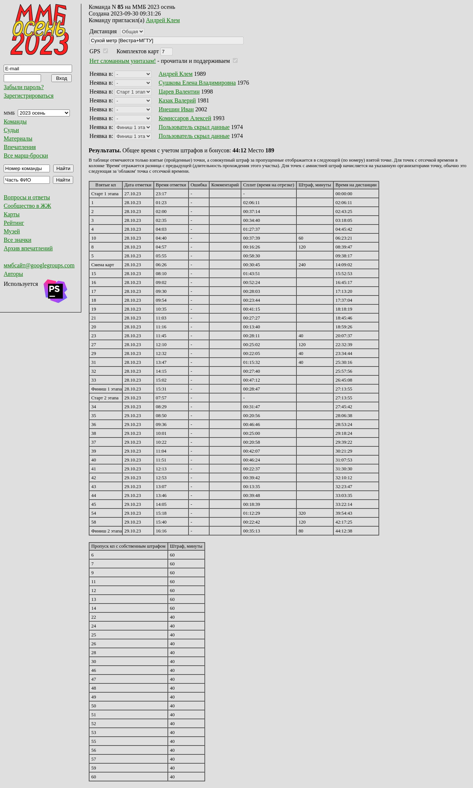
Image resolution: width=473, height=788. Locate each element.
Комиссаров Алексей (185, 118)
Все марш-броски (26, 155)
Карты (12, 214)
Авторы (13, 274)
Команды (15, 121)
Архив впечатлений (28, 248)
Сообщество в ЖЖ (27, 206)
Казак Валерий (177, 100)
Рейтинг (14, 223)
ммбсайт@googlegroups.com (39, 265)
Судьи (11, 130)
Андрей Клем (163, 20)
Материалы (18, 138)
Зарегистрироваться (29, 95)
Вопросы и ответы (27, 197)
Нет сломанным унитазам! (122, 61)
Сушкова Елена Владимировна (197, 83)
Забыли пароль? (24, 87)
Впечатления (20, 147)
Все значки (17, 240)
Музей (12, 231)
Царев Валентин (179, 91)
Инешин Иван (176, 109)
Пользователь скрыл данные (194, 127)
